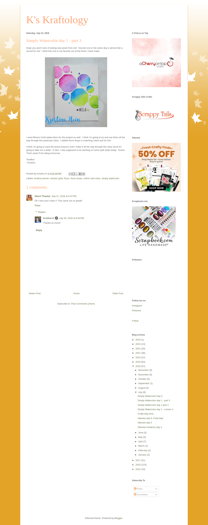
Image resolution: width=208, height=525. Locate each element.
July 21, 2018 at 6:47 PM (64, 196)
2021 (138, 353)
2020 (138, 357)
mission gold (56, 178)
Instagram (137, 305)
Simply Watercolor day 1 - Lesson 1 (155, 409)
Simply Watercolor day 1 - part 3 (154, 400)
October (142, 379)
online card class (91, 178)
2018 (138, 366)
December (143, 370)
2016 (138, 464)
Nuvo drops (76, 178)
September (144, 383)
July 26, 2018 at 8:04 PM (71, 218)
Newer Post (35, 293)
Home (77, 293)
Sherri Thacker (43, 196)
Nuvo (66, 178)
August (142, 388)
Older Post (118, 293)
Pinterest (136, 310)
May (140, 437)
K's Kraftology (57, 19)
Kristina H (48, 218)
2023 (138, 344)
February (143, 450)
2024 (138, 339)
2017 (138, 460)
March (141, 446)
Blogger (118, 518)
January (142, 454)
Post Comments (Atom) (83, 303)
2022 (138, 348)
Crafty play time (145, 413)
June (141, 432)
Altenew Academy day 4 (150, 427)
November (143, 374)
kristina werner (41, 178)
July (140, 392)
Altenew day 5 (145, 422)
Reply (37, 205)
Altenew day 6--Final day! (150, 418)
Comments (141, 494)
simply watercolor (110, 178)
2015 (138, 469)
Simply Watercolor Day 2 (150, 396)
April (141, 441)
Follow (135, 321)
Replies (42, 212)
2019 (138, 362)
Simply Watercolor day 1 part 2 (153, 405)
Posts (138, 488)
